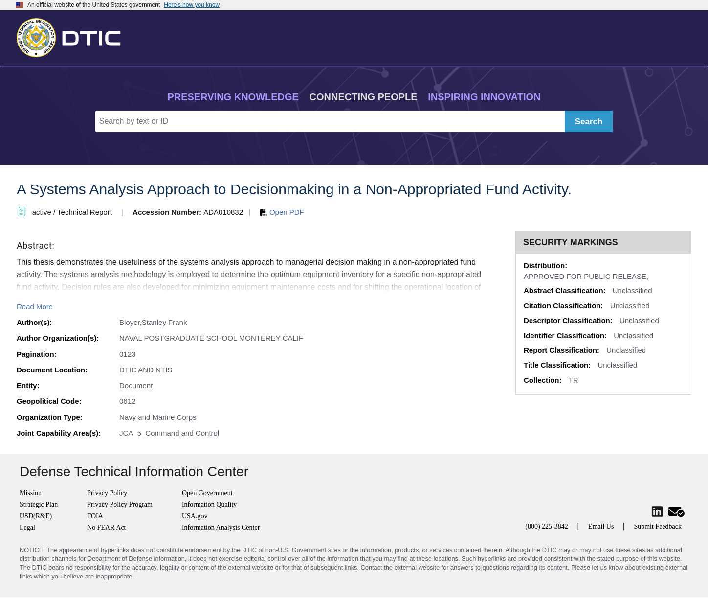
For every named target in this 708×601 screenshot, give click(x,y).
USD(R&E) (36, 516)
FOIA (95, 516)
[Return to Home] (73, 35)
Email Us (601, 526)
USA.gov (195, 516)
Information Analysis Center (221, 527)
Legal (27, 527)
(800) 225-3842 (546, 526)
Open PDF (282, 212)
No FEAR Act (106, 527)
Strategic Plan (39, 504)
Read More (35, 306)
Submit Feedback (658, 526)
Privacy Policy (107, 493)
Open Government (207, 493)
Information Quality (209, 504)
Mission (31, 493)
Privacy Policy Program (120, 504)
